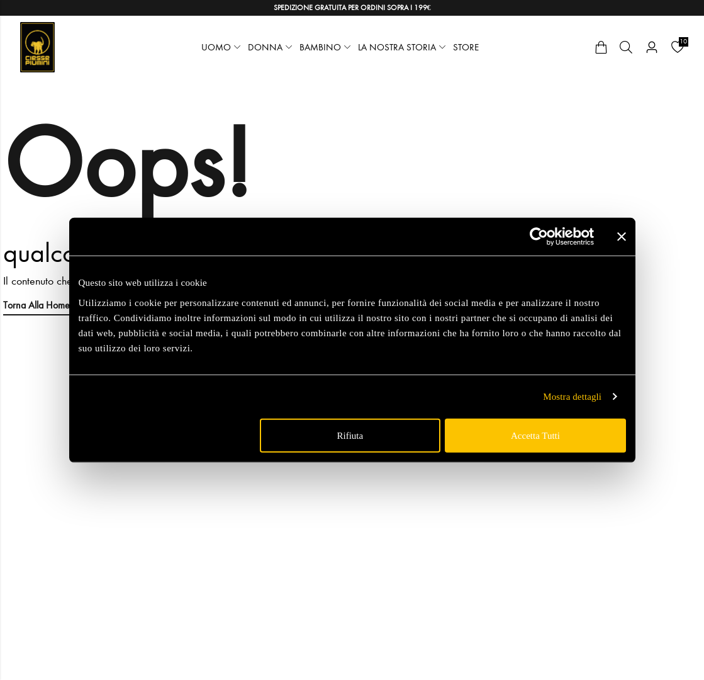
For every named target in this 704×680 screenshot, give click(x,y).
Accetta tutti (535, 435)
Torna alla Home (36, 305)
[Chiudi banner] (621, 236)
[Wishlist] (677, 47)
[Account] (652, 47)
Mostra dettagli (572, 397)
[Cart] (601, 47)
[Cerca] (626, 47)
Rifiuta (350, 435)
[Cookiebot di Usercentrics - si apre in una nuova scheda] (539, 236)
